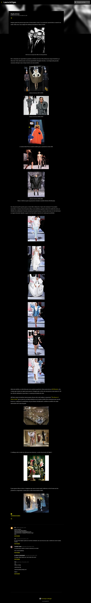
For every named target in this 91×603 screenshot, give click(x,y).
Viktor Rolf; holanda (15, 515)
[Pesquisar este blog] (83, 2)
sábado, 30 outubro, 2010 (21, 527)
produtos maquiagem (19, 555)
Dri (15, 527)
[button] (11, 18)
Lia (15, 538)
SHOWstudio (55, 389)
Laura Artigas (10, 2)
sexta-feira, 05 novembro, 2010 (31, 555)
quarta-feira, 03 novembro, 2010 (22, 538)
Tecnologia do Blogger (45, 598)
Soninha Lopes (17, 546)
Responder (17, 536)
